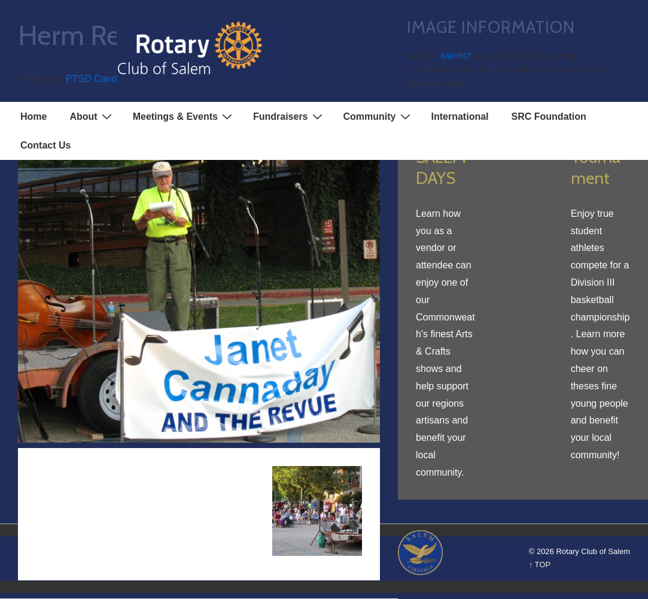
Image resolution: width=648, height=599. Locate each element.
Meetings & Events (184, 116)
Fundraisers (289, 116)
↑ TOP (539, 564)
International (460, 116)
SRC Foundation (549, 116)
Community (378, 116)
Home (33, 116)
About (91, 116)
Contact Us (45, 145)
